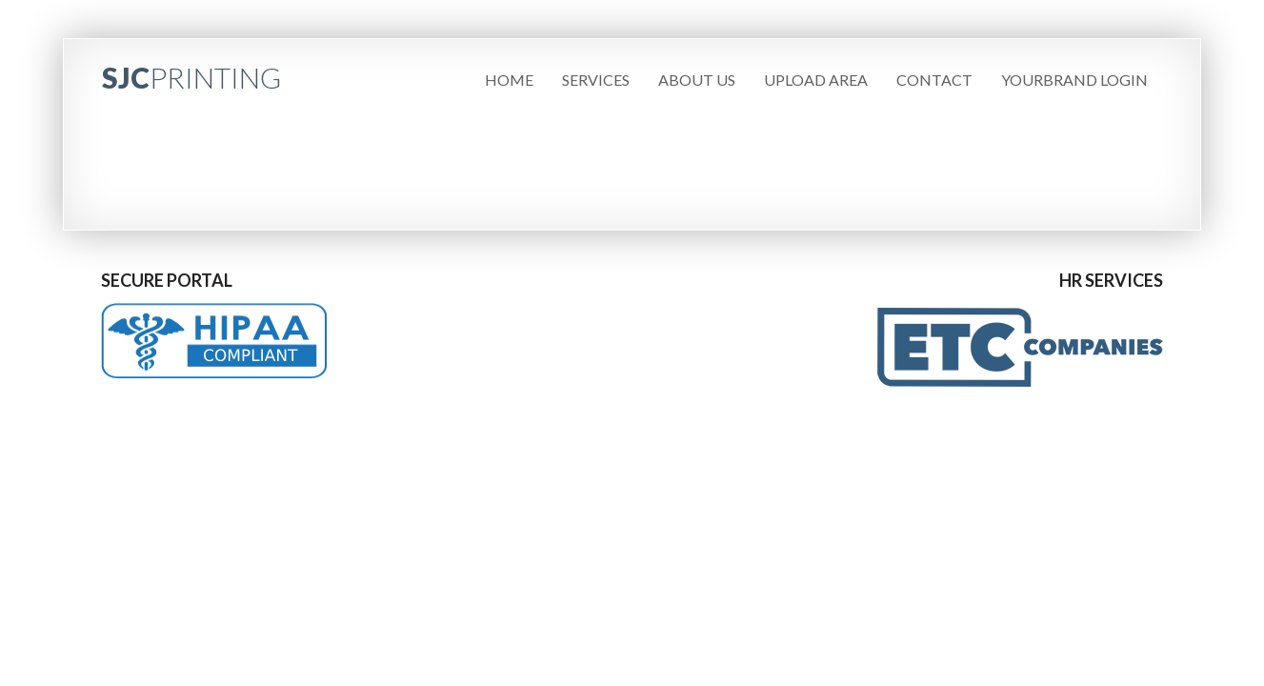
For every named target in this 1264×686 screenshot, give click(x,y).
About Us (696, 80)
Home (509, 80)
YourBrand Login (1074, 80)
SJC (191, 77)
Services (596, 80)
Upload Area (816, 80)
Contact (934, 80)
